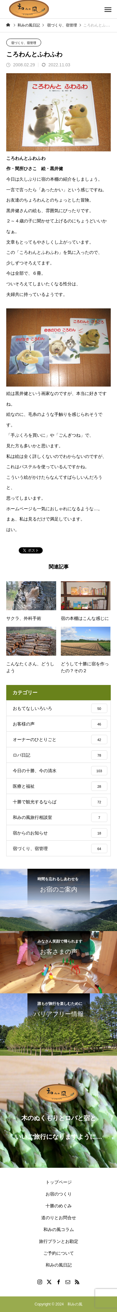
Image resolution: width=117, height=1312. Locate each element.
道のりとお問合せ (58, 1217)
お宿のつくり (59, 1193)
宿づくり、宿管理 (23, 43)
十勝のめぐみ (59, 1205)
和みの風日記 (59, 1264)
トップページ (59, 1182)
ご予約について (58, 1253)
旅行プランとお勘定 (58, 1241)
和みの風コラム (58, 1229)
